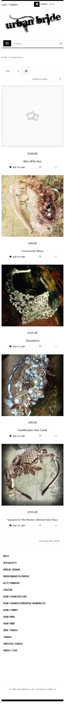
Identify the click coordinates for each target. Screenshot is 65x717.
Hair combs (10, 610)
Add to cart (17, 167)
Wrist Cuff (10, 650)
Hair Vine (9, 623)
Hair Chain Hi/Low (15, 596)
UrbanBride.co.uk (25, 689)
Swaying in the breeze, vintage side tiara (32, 519)
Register (14, 4)
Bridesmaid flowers (16, 576)
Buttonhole (11, 583)
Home (4, 57)
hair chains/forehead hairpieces (24, 603)
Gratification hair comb (32, 430)
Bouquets (9, 562)
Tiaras (7, 637)
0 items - (48, 4)
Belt (6, 556)
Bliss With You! (32, 161)
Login (4, 4)
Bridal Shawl (11, 569)
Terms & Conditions (46, 689)
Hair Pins (9, 616)
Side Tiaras (10, 630)
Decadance (32, 340)
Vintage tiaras (13, 643)
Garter (7, 589)
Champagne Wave (32, 251)
